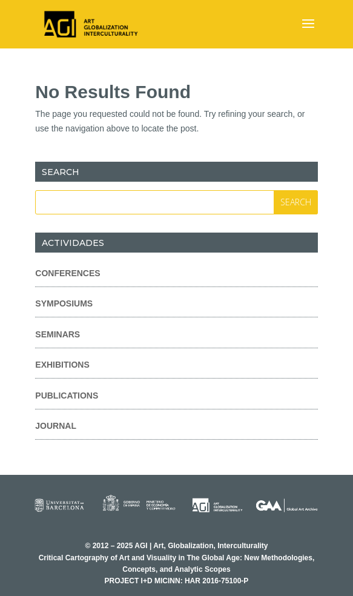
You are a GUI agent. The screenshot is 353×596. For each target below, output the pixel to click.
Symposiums (64, 303)
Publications (66, 395)
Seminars (57, 334)
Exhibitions (62, 364)
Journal (55, 426)
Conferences (67, 273)
